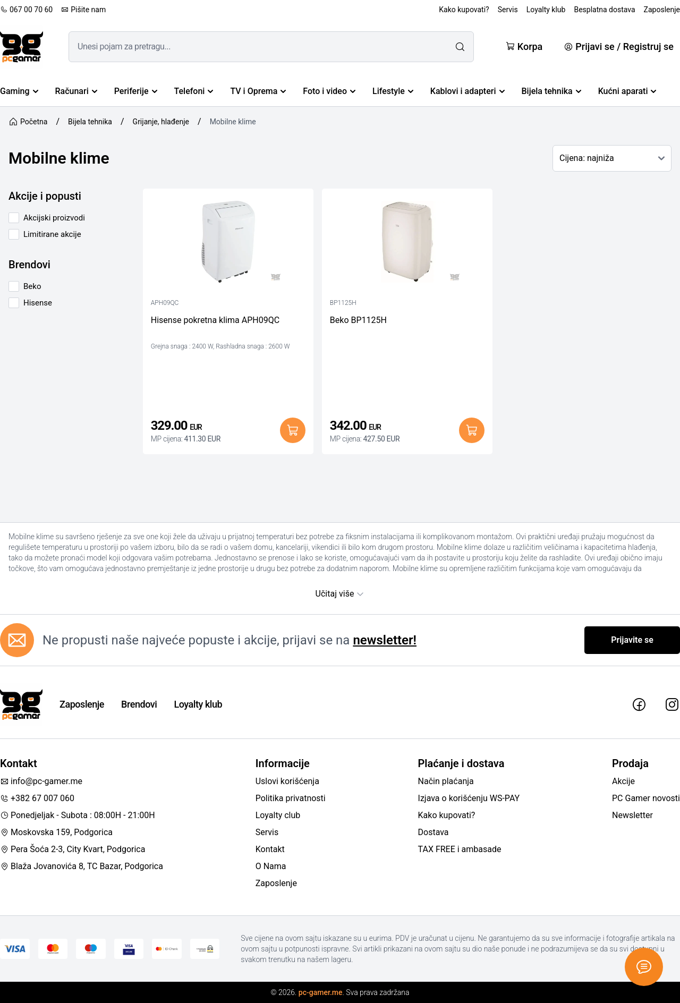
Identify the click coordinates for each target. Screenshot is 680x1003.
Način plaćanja (446, 781)
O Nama (271, 866)
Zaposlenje (662, 9)
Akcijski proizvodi (54, 218)
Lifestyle (392, 91)
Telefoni (194, 91)
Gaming (19, 91)
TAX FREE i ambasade (460, 849)
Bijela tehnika (551, 91)
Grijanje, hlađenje (161, 121)
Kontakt (270, 849)
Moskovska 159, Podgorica (56, 832)
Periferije (135, 91)
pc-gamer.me (321, 992)
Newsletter (632, 815)
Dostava (433, 832)
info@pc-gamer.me (41, 781)
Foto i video (329, 91)
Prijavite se (632, 640)
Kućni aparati (627, 91)
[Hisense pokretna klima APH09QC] (228, 244)
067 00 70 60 (26, 9)
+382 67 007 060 (37, 798)
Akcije (623, 781)
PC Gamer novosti (646, 798)
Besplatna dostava (604, 9)
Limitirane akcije (52, 234)
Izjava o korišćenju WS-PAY (469, 798)
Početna (27, 121)
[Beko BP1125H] (407, 244)
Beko (32, 286)
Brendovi (139, 704)
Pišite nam (83, 9)
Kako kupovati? (464, 9)
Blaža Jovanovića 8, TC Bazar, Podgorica (81, 866)
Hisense (37, 303)
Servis (508, 9)
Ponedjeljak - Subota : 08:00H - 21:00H (77, 815)
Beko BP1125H (358, 320)
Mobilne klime (233, 121)
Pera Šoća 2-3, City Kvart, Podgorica (72, 849)
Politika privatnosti (291, 798)
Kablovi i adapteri (467, 91)
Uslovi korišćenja (287, 781)
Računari (76, 91)
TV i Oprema (258, 91)
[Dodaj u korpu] (292, 430)
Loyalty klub (546, 9)
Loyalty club (278, 815)
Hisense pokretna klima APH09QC (215, 320)
